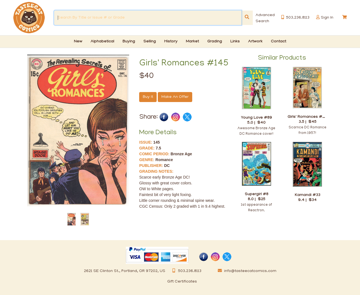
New (78, 41)
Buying (128, 41)
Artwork (255, 41)
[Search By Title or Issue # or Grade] (147, 18)
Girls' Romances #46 (307, 117)
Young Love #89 (256, 118)
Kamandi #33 (307, 195)
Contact (278, 41)
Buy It (148, 97)
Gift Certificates (182, 281)
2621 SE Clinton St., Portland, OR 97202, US (124, 271)
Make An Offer (175, 97)
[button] (318, 17)
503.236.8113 (185, 271)
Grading (214, 41)
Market (192, 41)
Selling (149, 41)
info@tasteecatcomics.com (246, 271)
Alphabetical (102, 41)
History (171, 41)
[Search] (247, 18)
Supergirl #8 (256, 194)
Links (235, 41)
